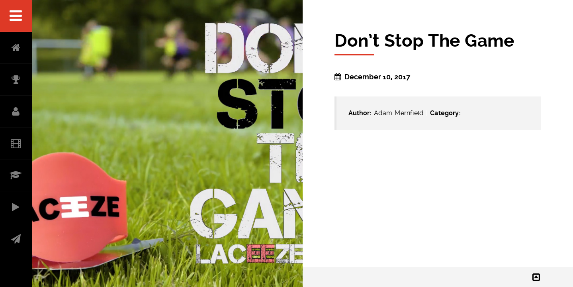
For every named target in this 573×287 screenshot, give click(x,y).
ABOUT (16, 112)
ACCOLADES (16, 80)
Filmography (16, 143)
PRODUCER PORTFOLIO (16, 207)
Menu (16, 16)
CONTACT (16, 239)
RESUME (16, 175)
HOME (16, 48)
